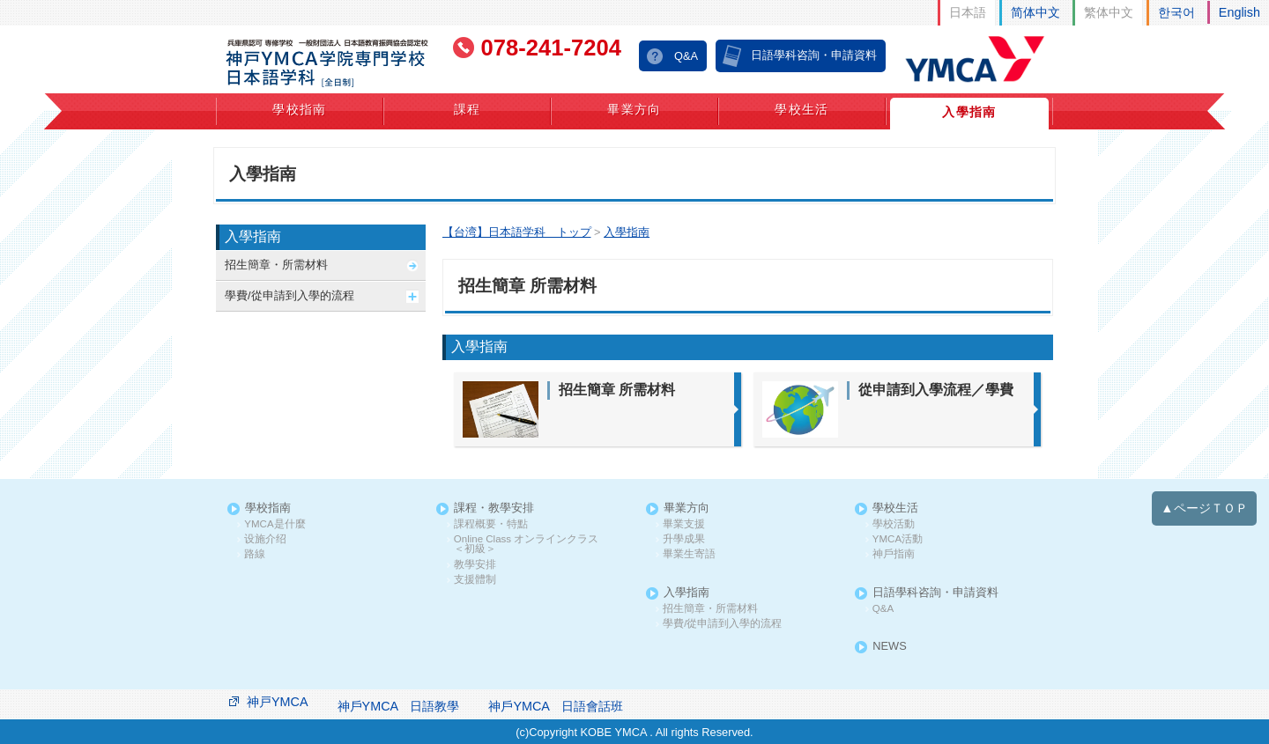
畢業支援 (684, 524)
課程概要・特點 (491, 524)
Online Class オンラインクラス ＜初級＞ (531, 544)
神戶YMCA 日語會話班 (555, 706)
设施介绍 (265, 539)
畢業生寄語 (689, 554)
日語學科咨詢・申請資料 (814, 55)
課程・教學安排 (494, 508)
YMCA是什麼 (274, 524)
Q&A (686, 56)
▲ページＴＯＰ (1204, 508)
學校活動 (893, 524)
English (1239, 12)
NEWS (889, 646)
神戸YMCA (277, 702)
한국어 (1176, 12)
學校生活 (802, 109)
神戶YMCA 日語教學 (399, 706)
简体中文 (1035, 12)
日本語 (967, 12)
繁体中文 (1108, 12)
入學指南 (969, 112)
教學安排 (475, 565)
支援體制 (475, 580)
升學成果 (684, 539)
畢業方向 (634, 109)
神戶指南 (893, 554)
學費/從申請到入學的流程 (289, 295)
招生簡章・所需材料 (276, 264)
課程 (467, 109)
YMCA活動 (897, 539)
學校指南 (299, 109)
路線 (254, 554)
